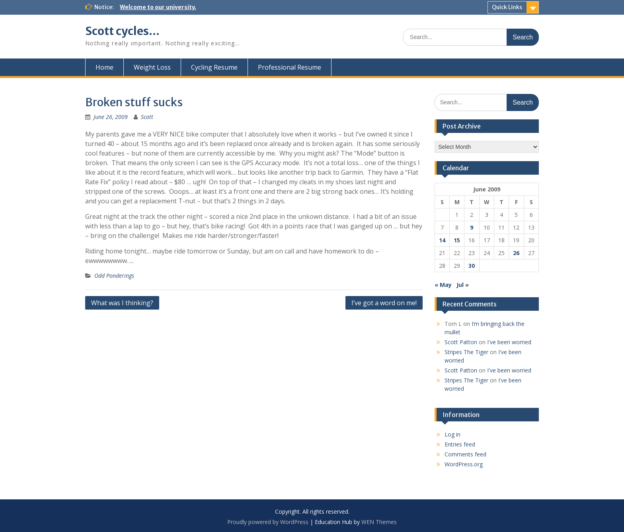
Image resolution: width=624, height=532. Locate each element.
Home (104, 67)
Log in (452, 434)
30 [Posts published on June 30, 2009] (471, 265)
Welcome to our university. (158, 7)
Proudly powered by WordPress (267, 522)
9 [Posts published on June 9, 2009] (471, 227)
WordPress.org (464, 464)
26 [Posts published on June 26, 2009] (516, 253)
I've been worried (509, 342)
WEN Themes (379, 522)
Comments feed (465, 454)
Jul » (462, 284)
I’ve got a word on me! (384, 302)
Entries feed (460, 444)
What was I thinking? (122, 302)
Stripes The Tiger (466, 352)
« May (443, 284)
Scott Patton (461, 342)
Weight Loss (152, 67)
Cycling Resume (214, 67)
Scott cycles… (122, 31)
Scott (147, 117)
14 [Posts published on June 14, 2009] (442, 240)
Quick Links (507, 7)
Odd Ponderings (114, 275)
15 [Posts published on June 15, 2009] (457, 240)
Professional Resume (289, 67)
